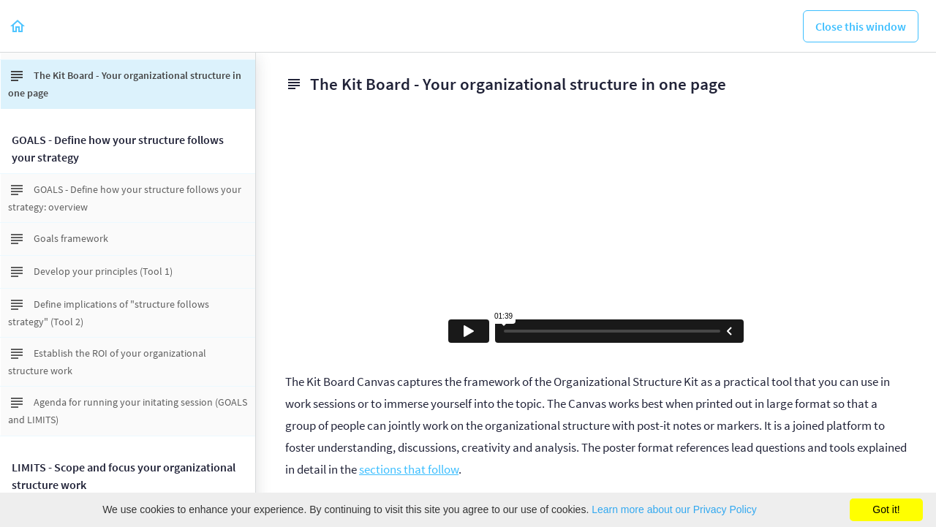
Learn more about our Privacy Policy (674, 509)
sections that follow (408, 469)
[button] (18, 26)
